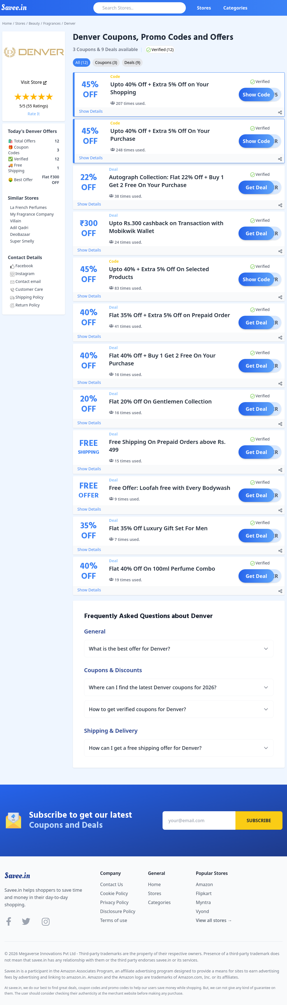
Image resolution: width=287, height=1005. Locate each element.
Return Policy (25, 305)
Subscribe (259, 820)
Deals (132, 62)
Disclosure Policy (117, 911)
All (81, 62)
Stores (204, 8)
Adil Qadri (19, 227)
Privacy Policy (114, 902)
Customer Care (26, 289)
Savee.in (17, 875)
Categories (235, 8)
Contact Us (111, 884)
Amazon (204, 884)
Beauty (34, 23)
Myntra (203, 902)
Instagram (22, 273)
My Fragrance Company (32, 214)
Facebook (21, 265)
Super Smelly (22, 241)
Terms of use (113, 920)
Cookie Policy (114, 893)
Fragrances (52, 23)
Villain (15, 220)
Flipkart (204, 893)
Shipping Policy (26, 297)
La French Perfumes (28, 207)
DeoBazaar (20, 234)
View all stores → (214, 920)
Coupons (106, 62)
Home (7, 23)
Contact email (25, 281)
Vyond (202, 911)
